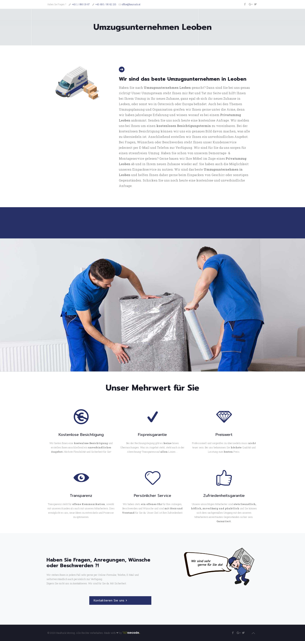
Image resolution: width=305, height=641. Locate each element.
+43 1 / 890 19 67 (81, 4)
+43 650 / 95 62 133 (105, 4)
